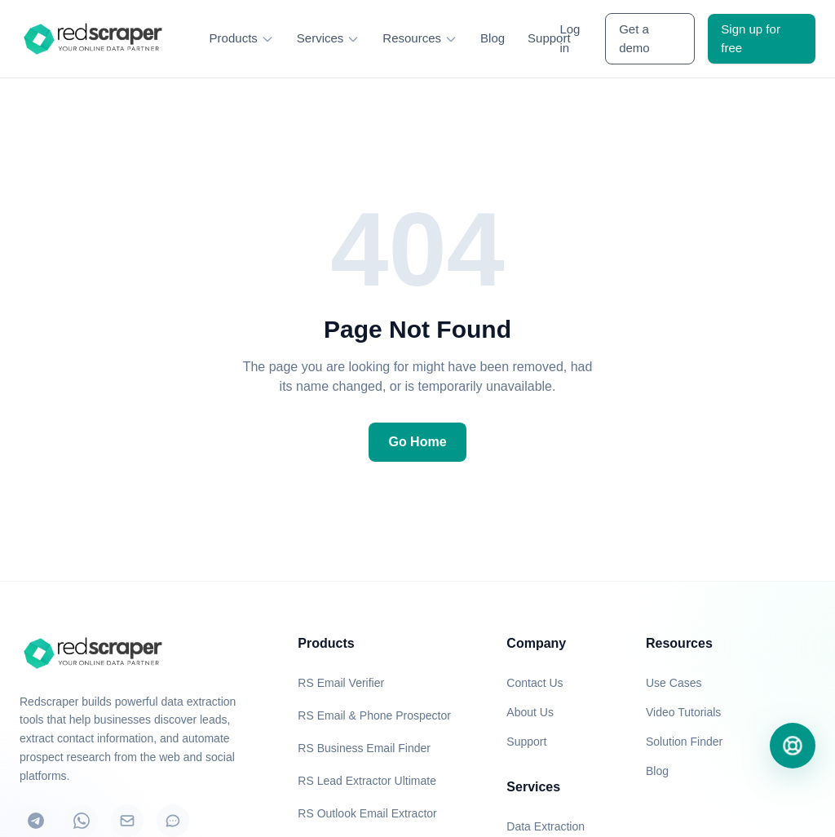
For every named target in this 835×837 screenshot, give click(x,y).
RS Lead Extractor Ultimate (367, 780)
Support (549, 38)
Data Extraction (545, 826)
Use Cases (673, 682)
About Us (530, 712)
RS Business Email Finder (364, 748)
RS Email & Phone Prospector (374, 715)
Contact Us (534, 682)
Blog (492, 38)
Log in (569, 38)
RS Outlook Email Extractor (367, 813)
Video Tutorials (683, 712)
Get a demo (634, 38)
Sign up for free (750, 38)
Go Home (417, 442)
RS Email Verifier (341, 682)
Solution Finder (684, 741)
